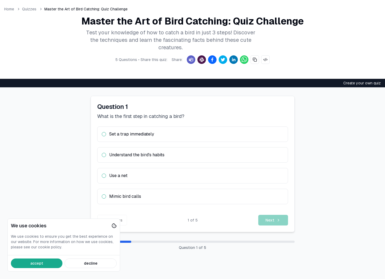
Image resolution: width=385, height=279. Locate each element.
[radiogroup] (192, 165)
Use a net (118, 175)
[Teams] (191, 59)
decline (91, 263)
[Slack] (201, 59)
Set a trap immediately (131, 134)
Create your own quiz (362, 83)
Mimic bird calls (125, 196)
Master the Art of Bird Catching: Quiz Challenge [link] (86, 9)
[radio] (104, 134)
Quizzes (29, 9)
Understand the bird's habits (136, 154)
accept (36, 263)
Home (9, 9)
